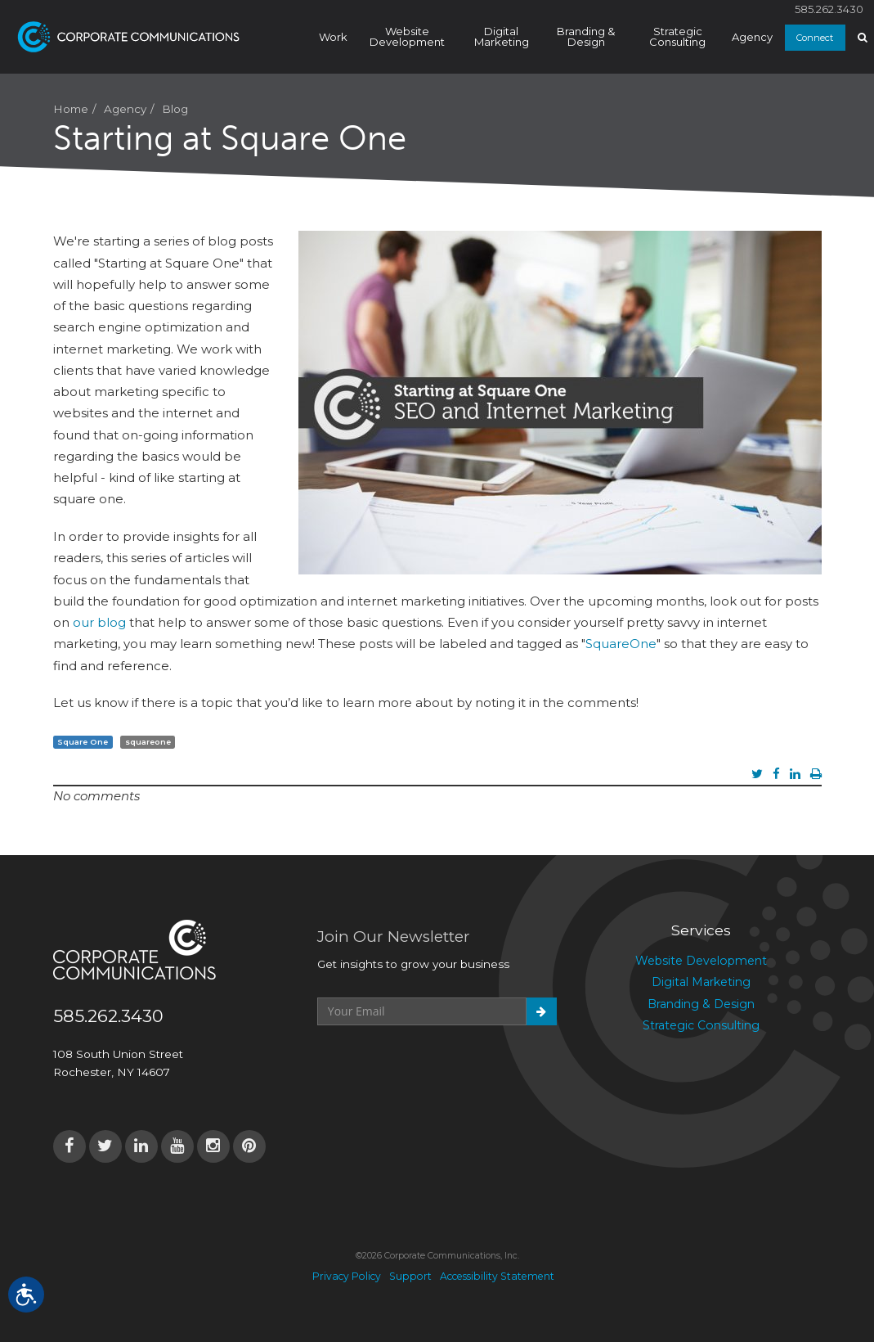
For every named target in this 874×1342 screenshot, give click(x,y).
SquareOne (621, 643)
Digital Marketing (501, 36)
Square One (82, 741)
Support (410, 1276)
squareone (148, 741)
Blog (175, 108)
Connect (814, 37)
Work (333, 36)
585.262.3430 (829, 9)
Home (70, 108)
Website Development (407, 36)
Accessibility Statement (497, 1276)
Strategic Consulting (677, 36)
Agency (752, 36)
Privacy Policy (346, 1276)
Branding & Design (586, 36)
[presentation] (441, 1065)
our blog (99, 622)
